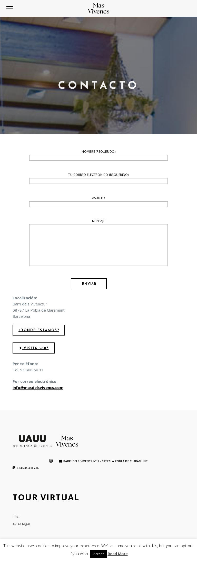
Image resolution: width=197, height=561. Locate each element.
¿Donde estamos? (38, 330)
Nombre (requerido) (98, 155)
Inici (16, 516)
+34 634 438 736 (25, 467)
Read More (118, 553)
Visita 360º (34, 348)
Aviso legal (21, 524)
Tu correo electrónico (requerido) (98, 178)
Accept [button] (98, 553)
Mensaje (98, 243)
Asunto (98, 201)
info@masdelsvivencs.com (38, 387)
